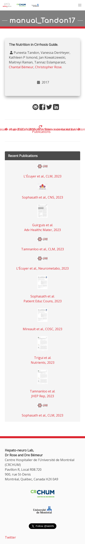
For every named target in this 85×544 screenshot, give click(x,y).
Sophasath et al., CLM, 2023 (42, 415)
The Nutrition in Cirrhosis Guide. (33, 44)
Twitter (10, 537)
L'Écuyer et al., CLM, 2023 (42, 176)
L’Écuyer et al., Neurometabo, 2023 (42, 268)
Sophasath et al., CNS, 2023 (42, 197)
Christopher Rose (48, 67)
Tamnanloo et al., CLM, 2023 (42, 249)
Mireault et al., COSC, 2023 (42, 329)
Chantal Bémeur (21, 67)
